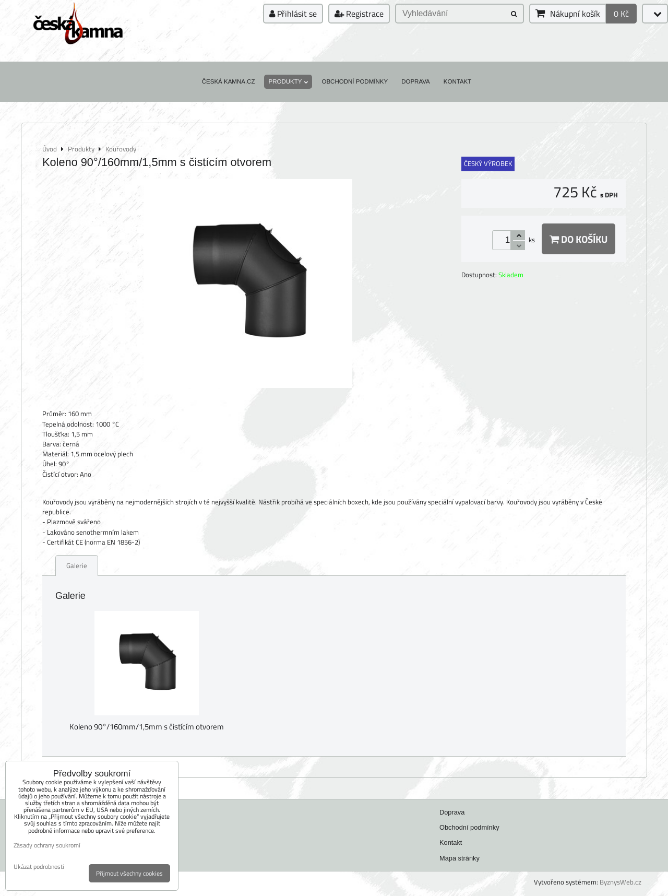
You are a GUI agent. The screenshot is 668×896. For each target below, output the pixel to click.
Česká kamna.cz (228, 81)
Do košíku (578, 238)
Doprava (415, 81)
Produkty (288, 81)
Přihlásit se (293, 13)
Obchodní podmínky (354, 81)
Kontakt (458, 81)
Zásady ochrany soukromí (47, 845)
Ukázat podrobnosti (39, 866)
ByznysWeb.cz (620, 882)
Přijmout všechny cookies (129, 873)
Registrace (359, 13)
